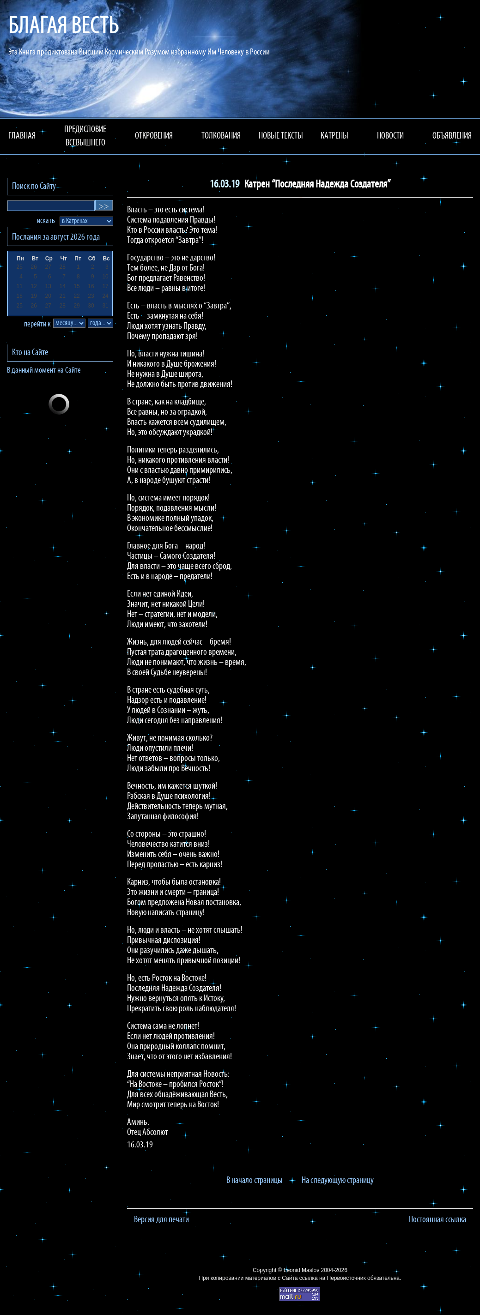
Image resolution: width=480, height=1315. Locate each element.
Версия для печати (161, 1220)
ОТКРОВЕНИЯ (154, 136)
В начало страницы (254, 1180)
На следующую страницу (338, 1180)
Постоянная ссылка (437, 1220)
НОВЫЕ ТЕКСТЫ (281, 136)
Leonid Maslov (301, 1270)
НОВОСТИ (390, 136)
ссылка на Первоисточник (332, 1278)
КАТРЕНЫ (334, 136)
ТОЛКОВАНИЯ (221, 136)
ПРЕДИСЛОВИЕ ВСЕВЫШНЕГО (85, 136)
